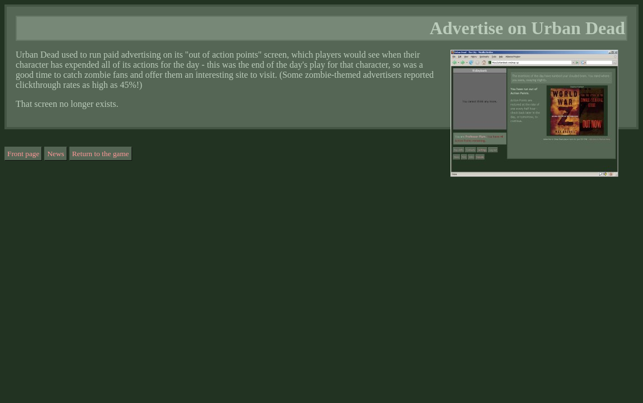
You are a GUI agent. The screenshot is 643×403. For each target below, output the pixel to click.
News (55, 153)
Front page (23, 153)
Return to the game (100, 153)
